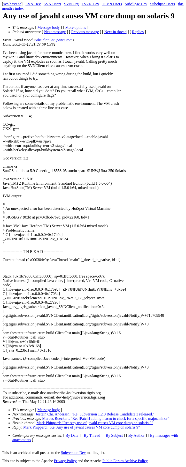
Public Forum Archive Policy (124, 461)
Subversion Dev (73, 453)
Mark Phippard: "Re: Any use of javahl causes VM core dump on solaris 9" (94, 423)
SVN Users (52, 4)
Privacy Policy (65, 461)
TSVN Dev (90, 4)
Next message (55, 32)
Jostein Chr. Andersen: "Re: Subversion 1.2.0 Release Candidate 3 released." (95, 414)
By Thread (92, 435)
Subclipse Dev (136, 4)
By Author (136, 435)
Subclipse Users (162, 4)
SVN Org (71, 4)
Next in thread (115, 32)
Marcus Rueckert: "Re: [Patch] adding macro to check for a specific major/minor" (105, 418)
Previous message (85, 32)
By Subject (114, 435)
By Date (72, 435)
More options (75, 27)
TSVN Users (112, 4)
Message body (49, 27)
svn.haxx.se (12, 4)
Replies (138, 32)
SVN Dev (33, 4)
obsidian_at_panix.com (54, 40)
